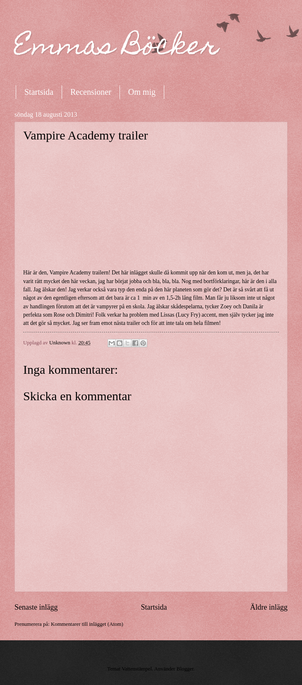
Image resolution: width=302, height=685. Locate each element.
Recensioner (90, 91)
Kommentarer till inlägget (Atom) (87, 624)
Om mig (142, 91)
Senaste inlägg (36, 607)
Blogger (185, 669)
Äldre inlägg (269, 607)
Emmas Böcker (116, 48)
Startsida (38, 91)
